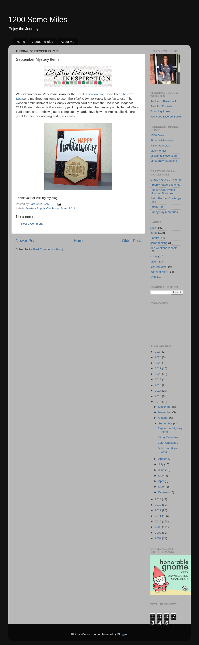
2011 (158, 516)
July (161, 464)
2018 (158, 385)
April (161, 481)
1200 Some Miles (37, 19)
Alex (153, 227)
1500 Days (157, 135)
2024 (158, 351)
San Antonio (158, 266)
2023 (158, 357)
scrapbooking (158, 242)
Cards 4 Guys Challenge (166, 179)
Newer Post (26, 240)
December (165, 406)
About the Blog (42, 41)
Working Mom (159, 271)
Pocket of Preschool (163, 101)
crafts (153, 256)
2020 (158, 374)
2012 (158, 510)
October (163, 417)
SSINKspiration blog (90, 94)
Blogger (122, 634)
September (165, 423)
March (162, 486)
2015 (158, 401)
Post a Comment (32, 223)
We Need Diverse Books (166, 116)
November (165, 412)
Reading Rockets (161, 106)
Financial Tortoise (161, 140)
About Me (67, 41)
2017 (158, 390)
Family (154, 237)
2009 (158, 527)
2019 (158, 379)
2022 (158, 363)
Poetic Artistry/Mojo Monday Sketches (162, 191)
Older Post (131, 240)
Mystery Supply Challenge (42, 208)
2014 (158, 499)
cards (153, 232)
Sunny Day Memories (164, 212)
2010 (158, 521)
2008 (158, 532)
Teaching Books (160, 111)
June (161, 470)
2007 (158, 538)
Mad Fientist (158, 150)
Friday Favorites (168, 437)
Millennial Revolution (163, 155)
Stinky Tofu (157, 207)
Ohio (153, 276)
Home (21, 41)
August (163, 458)
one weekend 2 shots (164, 248)
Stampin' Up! (69, 208)
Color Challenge (168, 442)
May (161, 475)
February (164, 492)
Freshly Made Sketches (165, 184)
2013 (158, 504)
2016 (158, 396)
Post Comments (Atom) (48, 249)
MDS (153, 261)
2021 (158, 368)
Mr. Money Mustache (163, 160)
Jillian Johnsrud (160, 145)
